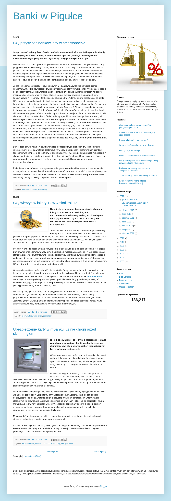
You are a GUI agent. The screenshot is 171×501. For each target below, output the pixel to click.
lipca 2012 (127, 214)
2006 (122, 257)
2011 (122, 238)
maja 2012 (127, 222)
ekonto (38, 444)
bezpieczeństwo (28, 444)
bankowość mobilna (29, 189)
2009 (122, 246)
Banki (121, 273)
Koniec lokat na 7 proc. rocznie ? (133, 140)
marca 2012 (127, 226)
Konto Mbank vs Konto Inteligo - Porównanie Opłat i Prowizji (133, 182)
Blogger (103, 486)
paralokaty (47, 316)
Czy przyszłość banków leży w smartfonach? (49, 43)
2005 (122, 261)
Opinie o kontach (126, 287)
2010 (122, 242)
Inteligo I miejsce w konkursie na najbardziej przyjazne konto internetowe (138, 162)
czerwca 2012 (128, 218)
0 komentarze (41, 185)
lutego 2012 (127, 229)
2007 (122, 253)
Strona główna (53, 451)
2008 (122, 250)
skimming (57, 444)
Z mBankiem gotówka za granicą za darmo (138, 176)
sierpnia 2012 (128, 210)
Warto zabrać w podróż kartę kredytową (136, 145)
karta (44, 444)
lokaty (40, 316)
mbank (49, 444)
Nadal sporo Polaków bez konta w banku (137, 155)
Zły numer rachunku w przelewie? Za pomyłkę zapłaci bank (135, 126)
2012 (122, 196)
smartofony (42, 189)
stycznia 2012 (128, 233)
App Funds (124, 284)
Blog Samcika (125, 277)
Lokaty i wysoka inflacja (129, 150)
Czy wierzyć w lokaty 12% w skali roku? (45, 203)
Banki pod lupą (125, 280)
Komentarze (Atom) (32, 456)
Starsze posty (100, 451)
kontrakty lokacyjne (29, 316)
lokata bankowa (94, 276)
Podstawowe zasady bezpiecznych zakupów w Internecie (134, 169)
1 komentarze (41, 312)
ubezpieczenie (67, 444)
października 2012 (130, 200)
